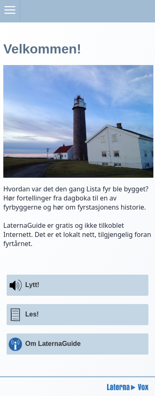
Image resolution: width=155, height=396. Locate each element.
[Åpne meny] (10, 10)
